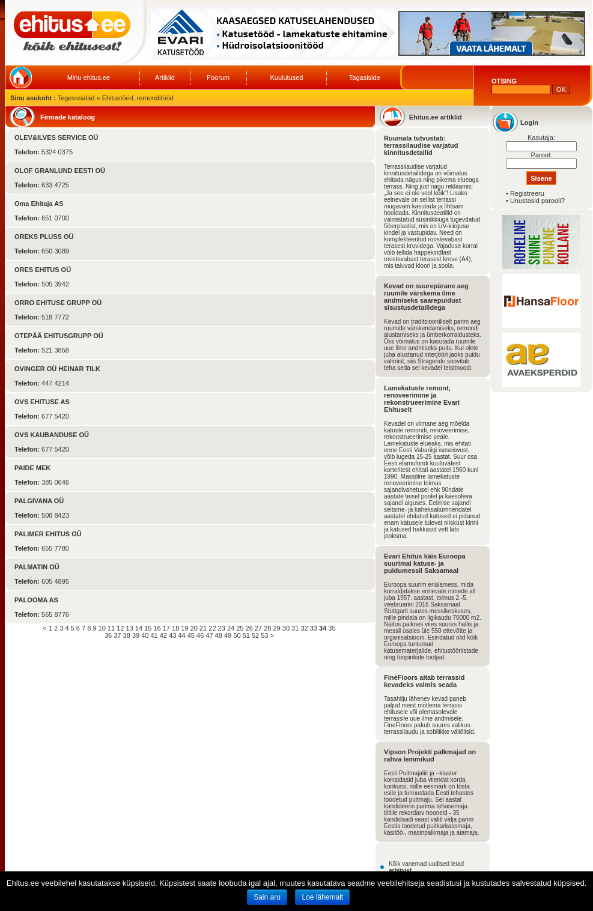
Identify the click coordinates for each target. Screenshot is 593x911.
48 (218, 635)
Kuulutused (286, 77)
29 (276, 628)
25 (239, 628)
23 (221, 628)
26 (249, 628)
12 (120, 628)
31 (295, 628)
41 (154, 635)
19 (184, 628)
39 (135, 635)
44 (181, 635)
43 (172, 635)
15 (147, 628)
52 (255, 635)
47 (209, 635)
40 (144, 635)
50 (236, 635)
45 (191, 635)
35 (331, 628)
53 (264, 635)
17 (166, 628)
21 (203, 628)
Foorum (218, 77)
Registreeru (527, 193)
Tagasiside (364, 77)
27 (258, 628)
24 (230, 628)
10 (102, 628)
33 (313, 628)
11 (111, 628)
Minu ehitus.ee (89, 77)
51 (246, 635)
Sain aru (267, 897)
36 (108, 635)
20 (194, 628)
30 (286, 628)
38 (126, 635)
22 (212, 628)
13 (129, 628)
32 (304, 628)
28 (267, 628)
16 (156, 628)
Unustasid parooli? (537, 200)
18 (175, 628)
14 (138, 628)
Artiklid (165, 77)
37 (117, 635)
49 (227, 635)
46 (200, 635)
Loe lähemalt (322, 897)
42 (163, 635)
